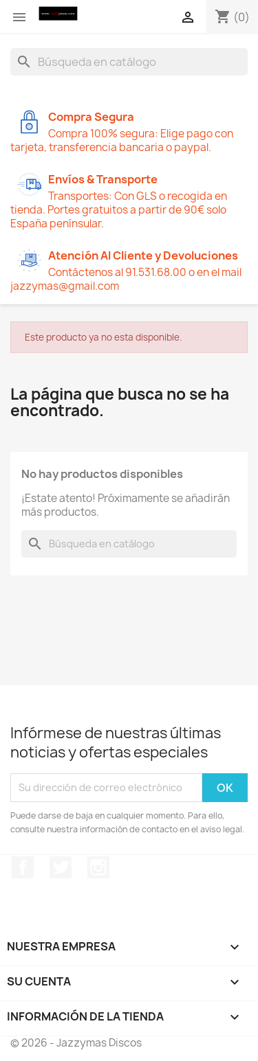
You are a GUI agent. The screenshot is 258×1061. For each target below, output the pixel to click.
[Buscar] (129, 62)
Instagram (98, 867)
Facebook (23, 867)
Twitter (61, 867)
